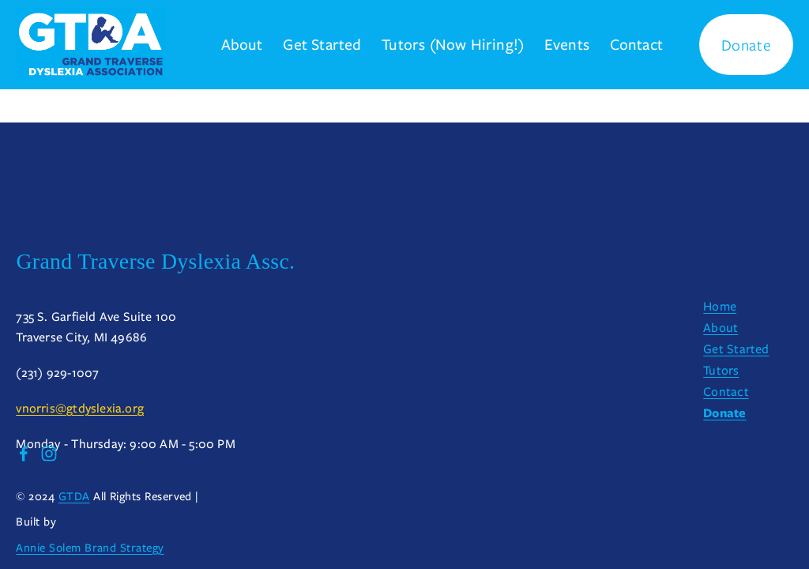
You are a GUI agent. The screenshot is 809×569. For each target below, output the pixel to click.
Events (566, 44)
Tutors (721, 370)
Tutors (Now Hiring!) (453, 44)
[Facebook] (24, 454)
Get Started (322, 44)
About (242, 44)
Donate (746, 45)
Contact (636, 44)
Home (719, 306)
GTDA (74, 498)
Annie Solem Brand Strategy (90, 550)
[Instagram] (49, 454)
